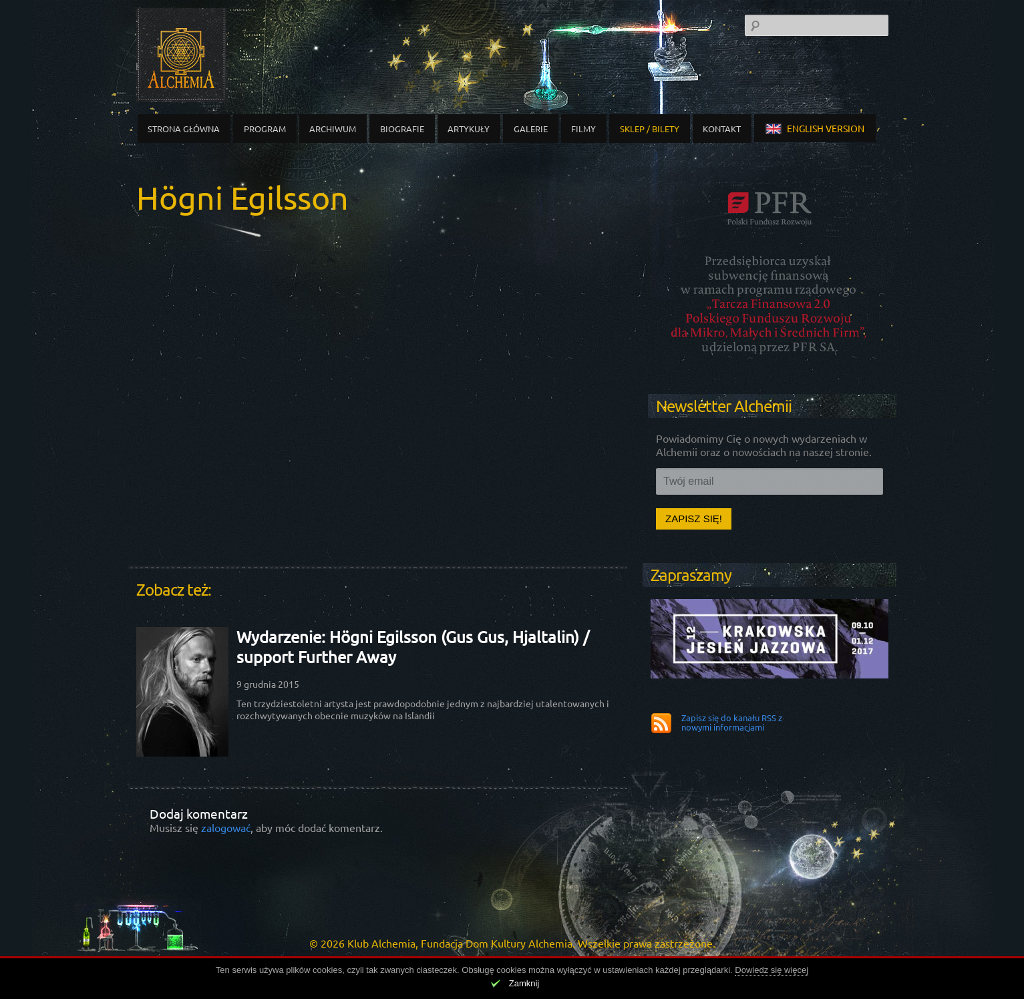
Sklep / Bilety (649, 128)
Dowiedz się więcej (771, 970)
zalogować (225, 827)
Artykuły (469, 128)
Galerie (531, 128)
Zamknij (524, 983)
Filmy (583, 128)
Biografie (402, 128)
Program (265, 128)
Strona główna (184, 128)
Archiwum (332, 128)
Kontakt (722, 128)
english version (814, 128)
